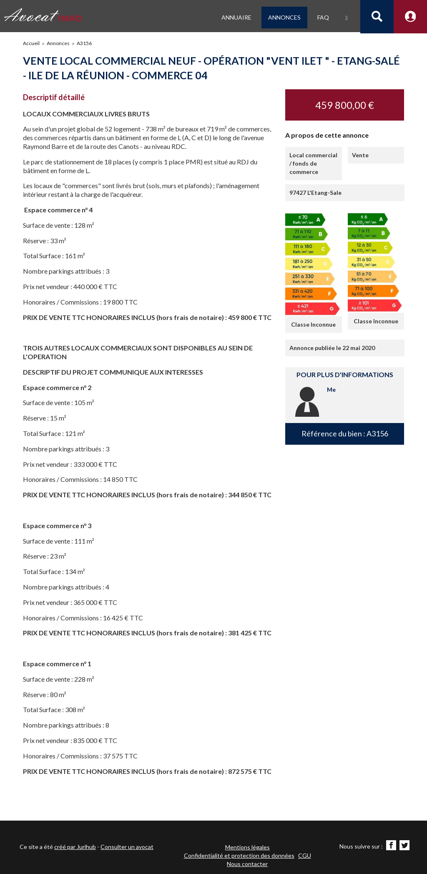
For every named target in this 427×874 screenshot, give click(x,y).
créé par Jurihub (75, 846)
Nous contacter (247, 863)
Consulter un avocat (126, 846)
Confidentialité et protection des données (239, 855)
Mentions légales (247, 847)
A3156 (84, 43)
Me (331, 389)
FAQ (323, 17)
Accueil (31, 43)
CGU (304, 855)
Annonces (284, 17)
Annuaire (236, 17)
